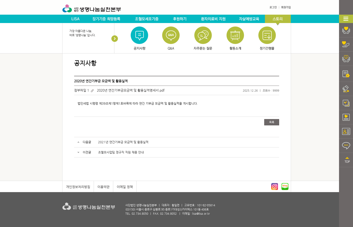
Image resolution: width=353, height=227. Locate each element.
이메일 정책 (125, 187)
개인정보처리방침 (78, 187)
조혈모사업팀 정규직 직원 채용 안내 (121, 152)
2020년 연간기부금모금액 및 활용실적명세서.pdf (131, 90)
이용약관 (103, 187)
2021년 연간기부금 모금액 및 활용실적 (123, 142)
